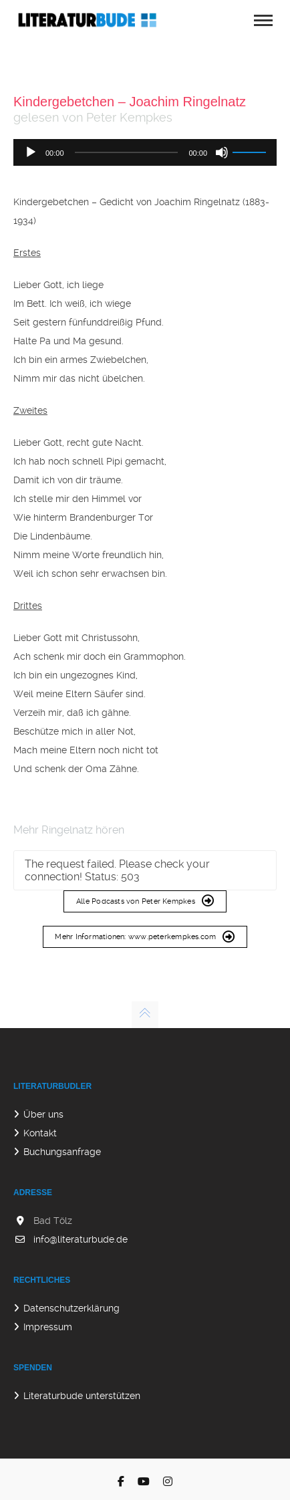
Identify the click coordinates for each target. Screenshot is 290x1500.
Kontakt (40, 1133)
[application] (145, 152)
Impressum (47, 1327)
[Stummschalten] (222, 152)
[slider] (126, 152)
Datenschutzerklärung (71, 1308)
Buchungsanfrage (62, 1151)
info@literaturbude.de (80, 1239)
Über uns (43, 1114)
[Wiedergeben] (30, 152)
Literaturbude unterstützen (81, 1395)
